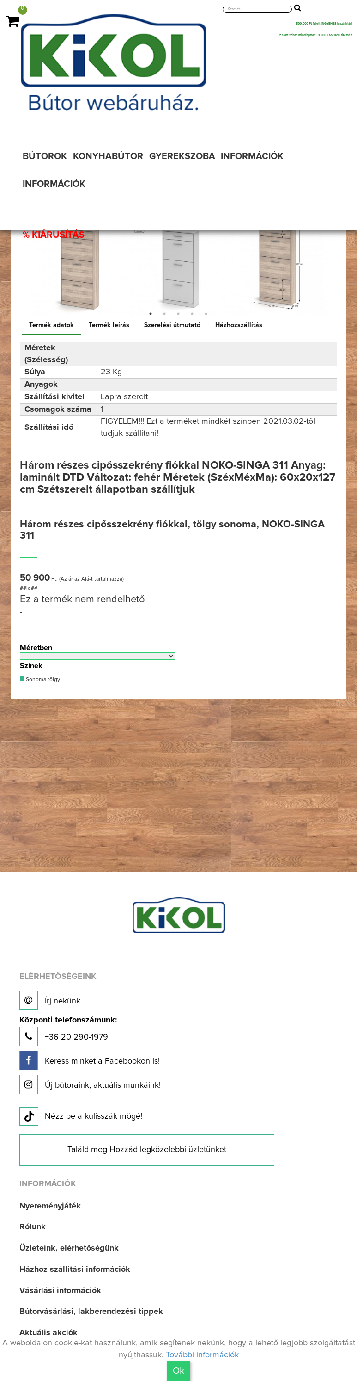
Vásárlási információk (60, 1291)
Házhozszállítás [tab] (238, 325)
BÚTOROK (45, 156)
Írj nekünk (49, 1000)
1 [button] (150, 313)
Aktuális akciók (48, 1333)
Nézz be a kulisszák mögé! (80, 1117)
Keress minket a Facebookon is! (89, 1060)
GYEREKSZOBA (182, 156)
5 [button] (206, 313)
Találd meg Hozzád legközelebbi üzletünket (146, 1150)
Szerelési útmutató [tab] (172, 325)
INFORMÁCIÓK (252, 156)
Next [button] (336, 266)
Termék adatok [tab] (51, 325)
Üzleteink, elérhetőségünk (69, 1248)
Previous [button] (20, 266)
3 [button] (178, 313)
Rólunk (32, 1227)
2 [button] (164, 313)
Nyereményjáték (50, 1206)
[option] (77, 266)
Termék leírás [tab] (109, 325)
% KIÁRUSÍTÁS (54, 235)
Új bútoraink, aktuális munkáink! (90, 1084)
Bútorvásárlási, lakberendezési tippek (91, 1311)
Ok (178, 1370)
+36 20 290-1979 (68, 1031)
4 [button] (192, 313)
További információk (202, 1355)
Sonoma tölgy (40, 679)
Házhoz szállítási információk (74, 1269)
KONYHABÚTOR (108, 156)
